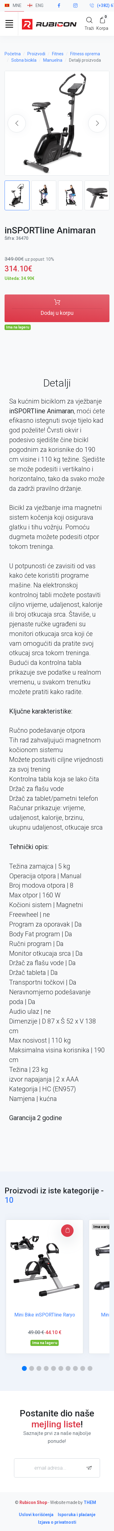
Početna (13, 53)
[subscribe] (90, 1468)
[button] (97, 123)
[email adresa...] (57, 1467)
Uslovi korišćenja (36, 1514)
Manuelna (52, 60)
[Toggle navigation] (9, 24)
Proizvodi (36, 53)
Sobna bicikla (23, 60)
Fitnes (58, 53)
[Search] (89, 23)
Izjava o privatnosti (57, 1522)
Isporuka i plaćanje (76, 1514)
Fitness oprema (85, 53)
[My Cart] (102, 23)
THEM (90, 1502)
